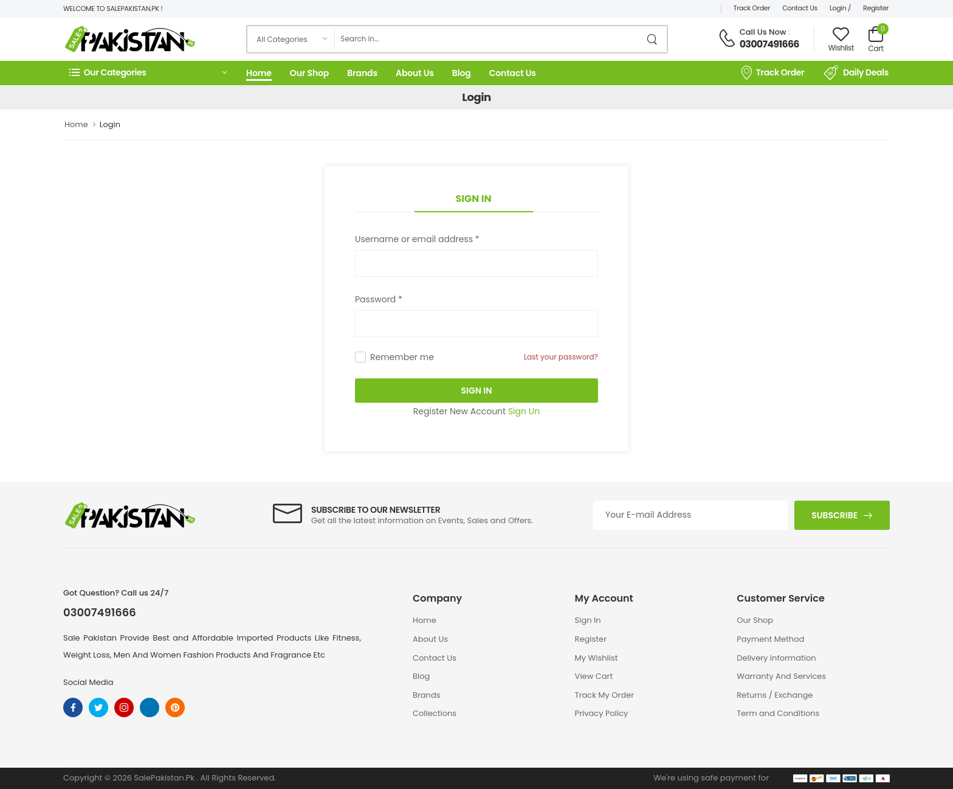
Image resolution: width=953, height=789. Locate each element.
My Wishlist (596, 658)
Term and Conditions (778, 713)
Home (259, 73)
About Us (415, 73)
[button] (148, 72)
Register (876, 8)
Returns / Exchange (775, 695)
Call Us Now (763, 32)
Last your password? (561, 357)
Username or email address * (417, 239)
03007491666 (769, 44)
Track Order (752, 8)
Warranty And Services (781, 676)
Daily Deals (856, 73)
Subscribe (834, 515)
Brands (362, 73)
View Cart (594, 676)
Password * (378, 299)
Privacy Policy (601, 713)
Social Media (88, 682)
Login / (840, 8)
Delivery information (776, 658)
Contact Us (799, 8)
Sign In (474, 199)
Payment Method (770, 639)
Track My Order (604, 695)
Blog (461, 73)
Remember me (402, 357)
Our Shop (309, 73)
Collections (434, 713)
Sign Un (524, 411)
